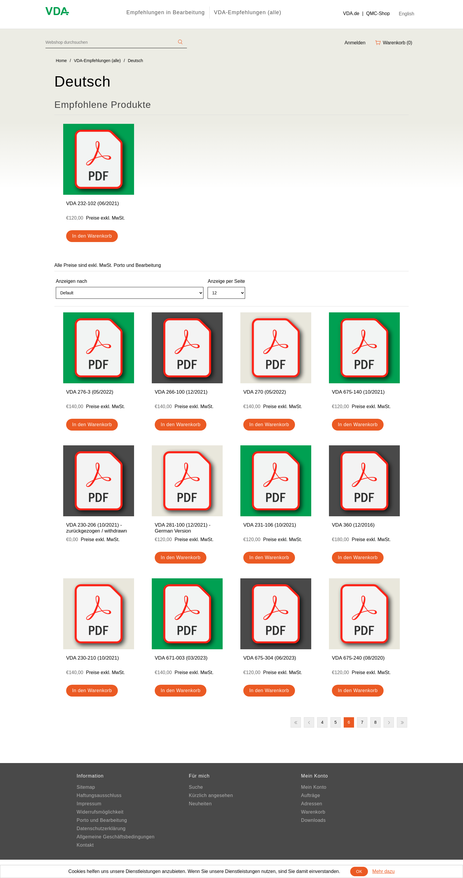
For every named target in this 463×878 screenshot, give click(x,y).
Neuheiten (200, 803)
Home (61, 60)
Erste (296, 722)
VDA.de (351, 13)
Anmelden (355, 42)
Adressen (311, 803)
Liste (403, 295)
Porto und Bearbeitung (102, 820)
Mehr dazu (383, 871)
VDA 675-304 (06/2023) (269, 658)
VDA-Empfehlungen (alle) (247, 12)
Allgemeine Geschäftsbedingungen (116, 836)
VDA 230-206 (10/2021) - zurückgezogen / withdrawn (96, 528)
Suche (196, 787)
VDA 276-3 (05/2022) (89, 392)
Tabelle (393, 295)
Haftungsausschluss (99, 795)
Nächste (389, 722)
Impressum (89, 803)
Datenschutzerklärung (101, 828)
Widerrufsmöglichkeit (100, 811)
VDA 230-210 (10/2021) (92, 658)
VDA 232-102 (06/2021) (92, 203)
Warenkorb (313, 811)
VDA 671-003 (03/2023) (181, 658)
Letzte (402, 722)
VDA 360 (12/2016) (353, 525)
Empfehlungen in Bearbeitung (165, 12)
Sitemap (86, 787)
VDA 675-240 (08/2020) (358, 658)
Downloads (313, 820)
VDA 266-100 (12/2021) (181, 392)
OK (359, 871)
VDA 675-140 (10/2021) (358, 392)
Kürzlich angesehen (211, 795)
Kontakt (85, 845)
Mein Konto (314, 787)
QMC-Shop (378, 13)
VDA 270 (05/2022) (264, 392)
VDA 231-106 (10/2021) (269, 525)
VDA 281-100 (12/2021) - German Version (183, 528)
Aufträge (310, 795)
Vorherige (309, 722)
